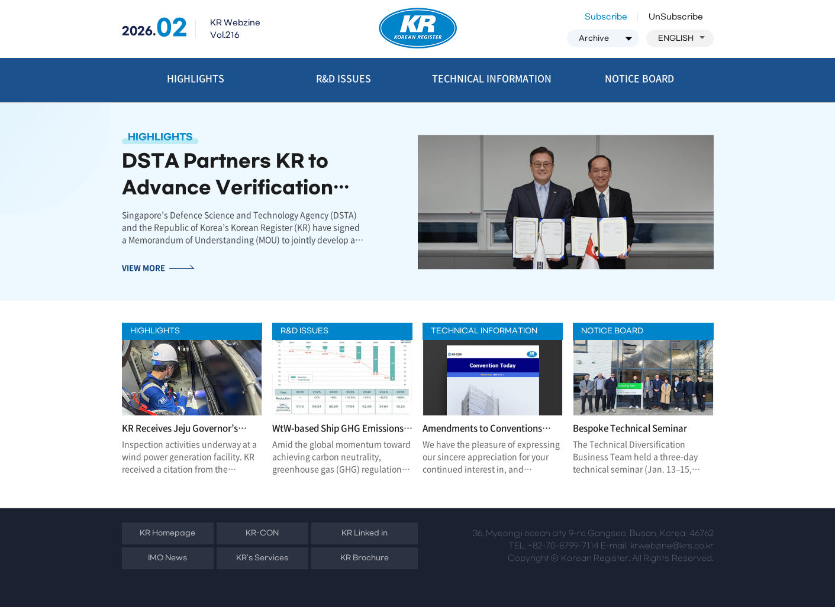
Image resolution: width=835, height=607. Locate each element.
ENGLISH (681, 38)
